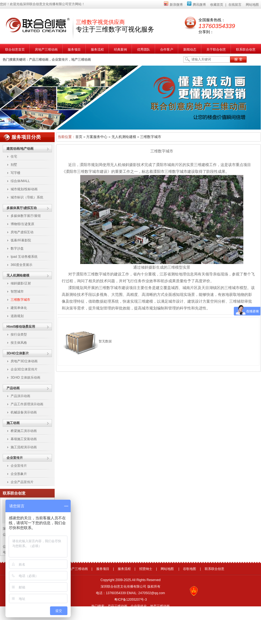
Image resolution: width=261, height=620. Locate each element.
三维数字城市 (20, 300)
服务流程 (124, 569)
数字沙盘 (17, 248)
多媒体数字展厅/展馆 (26, 216)
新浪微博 (173, 5)
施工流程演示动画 (24, 447)
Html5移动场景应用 (21, 327)
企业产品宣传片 (22, 482)
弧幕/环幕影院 (21, 240)
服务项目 (102, 569)
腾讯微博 (196, 5)
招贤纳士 (145, 569)
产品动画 (13, 388)
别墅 (14, 165)
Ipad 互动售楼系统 (24, 257)
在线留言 (234, 5)
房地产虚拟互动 (22, 232)
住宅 (14, 156)
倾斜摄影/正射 (21, 283)
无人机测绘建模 (18, 275)
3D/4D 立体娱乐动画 (25, 377)
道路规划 (17, 316)
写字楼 (15, 173)
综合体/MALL (20, 181)
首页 (78, 137)
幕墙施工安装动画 (24, 439)
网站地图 (252, 5)
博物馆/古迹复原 (22, 224)
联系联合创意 (214, 569)
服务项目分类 (26, 137)
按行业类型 (19, 334)
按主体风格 (19, 343)
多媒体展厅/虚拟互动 (22, 208)
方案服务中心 (96, 137)
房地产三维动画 (76, 569)
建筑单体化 (19, 308)
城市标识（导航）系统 (27, 197)
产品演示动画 (20, 396)
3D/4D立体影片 (18, 353)
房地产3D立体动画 (24, 361)
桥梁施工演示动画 (24, 431)
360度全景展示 (21, 265)
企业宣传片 (15, 458)
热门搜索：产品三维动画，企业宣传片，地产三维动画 (130, 606)
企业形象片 (19, 474)
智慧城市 (17, 291)
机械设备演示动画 (24, 412)
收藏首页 (216, 5)
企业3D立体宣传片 (24, 369)
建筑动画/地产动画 (20, 149)
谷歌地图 (189, 569)
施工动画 (13, 423)
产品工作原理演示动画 (27, 404)
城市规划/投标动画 (24, 189)
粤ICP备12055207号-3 (130, 599)
